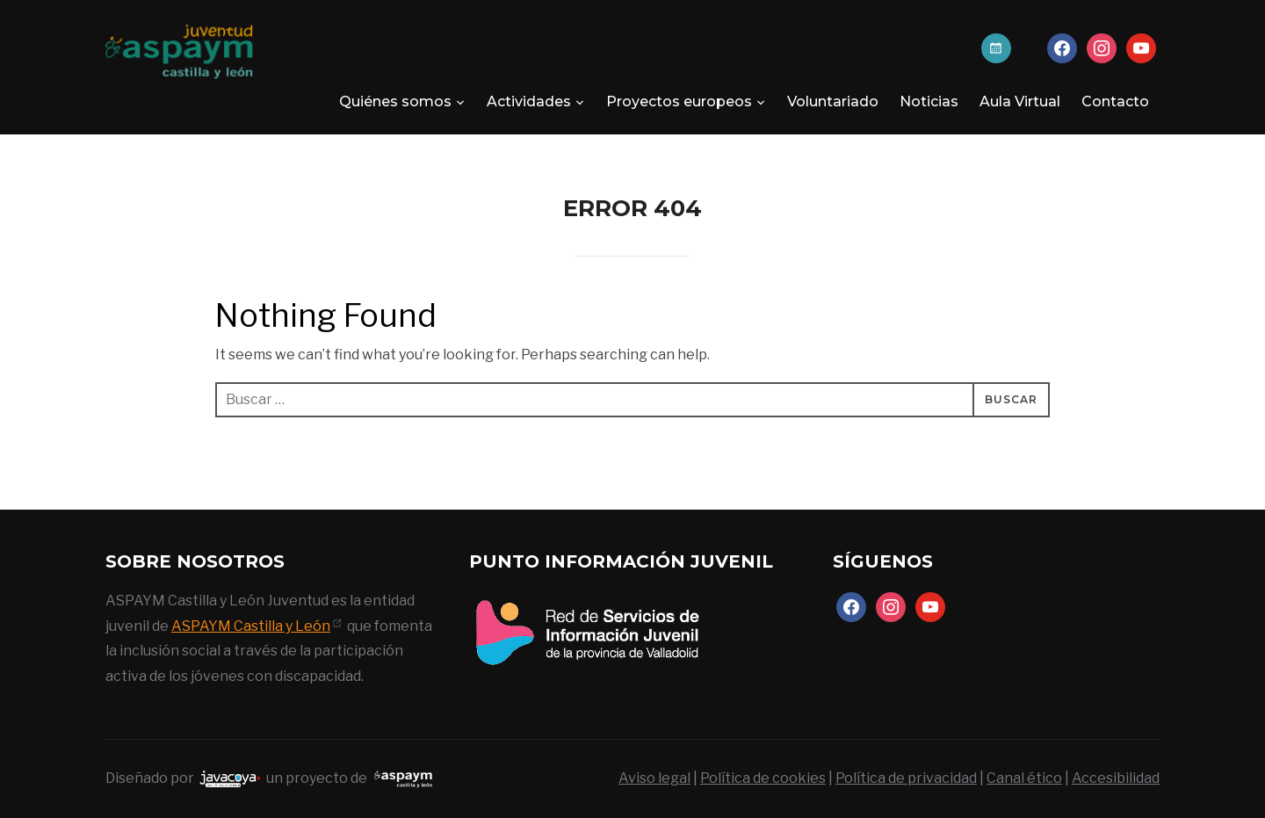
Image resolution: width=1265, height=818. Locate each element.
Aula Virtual (1019, 101)
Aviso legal (654, 778)
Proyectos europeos (679, 101)
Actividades (529, 101)
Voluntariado (832, 101)
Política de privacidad (906, 778)
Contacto (1115, 101)
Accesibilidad (1116, 778)
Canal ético (1024, 778)
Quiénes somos (395, 101)
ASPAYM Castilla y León (250, 626)
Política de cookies (763, 778)
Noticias (929, 101)
